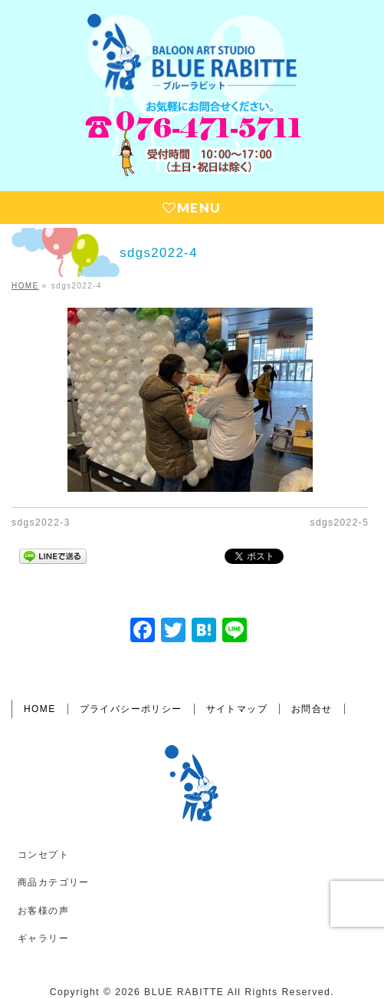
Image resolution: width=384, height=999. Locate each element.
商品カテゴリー (54, 882)
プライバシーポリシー (131, 709)
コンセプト (43, 854)
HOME (40, 709)
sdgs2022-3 (41, 522)
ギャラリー (43, 938)
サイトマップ (236, 709)
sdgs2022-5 (339, 522)
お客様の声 (43, 910)
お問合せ (312, 709)
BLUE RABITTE (184, 992)
